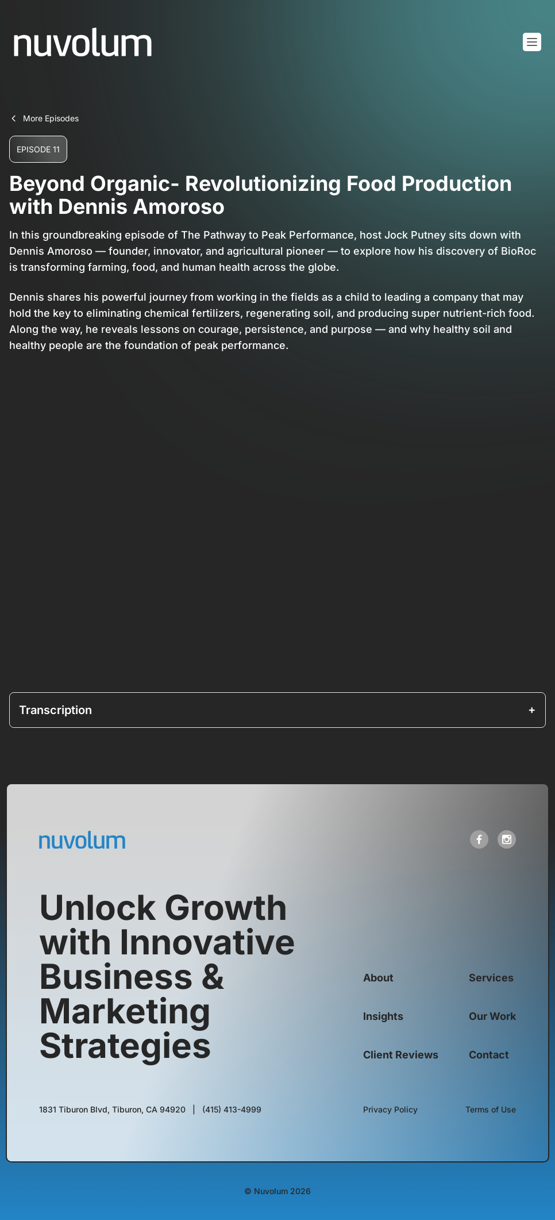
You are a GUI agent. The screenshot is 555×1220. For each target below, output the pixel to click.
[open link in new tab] (479, 839)
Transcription (55, 710)
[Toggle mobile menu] (532, 42)
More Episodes (44, 118)
